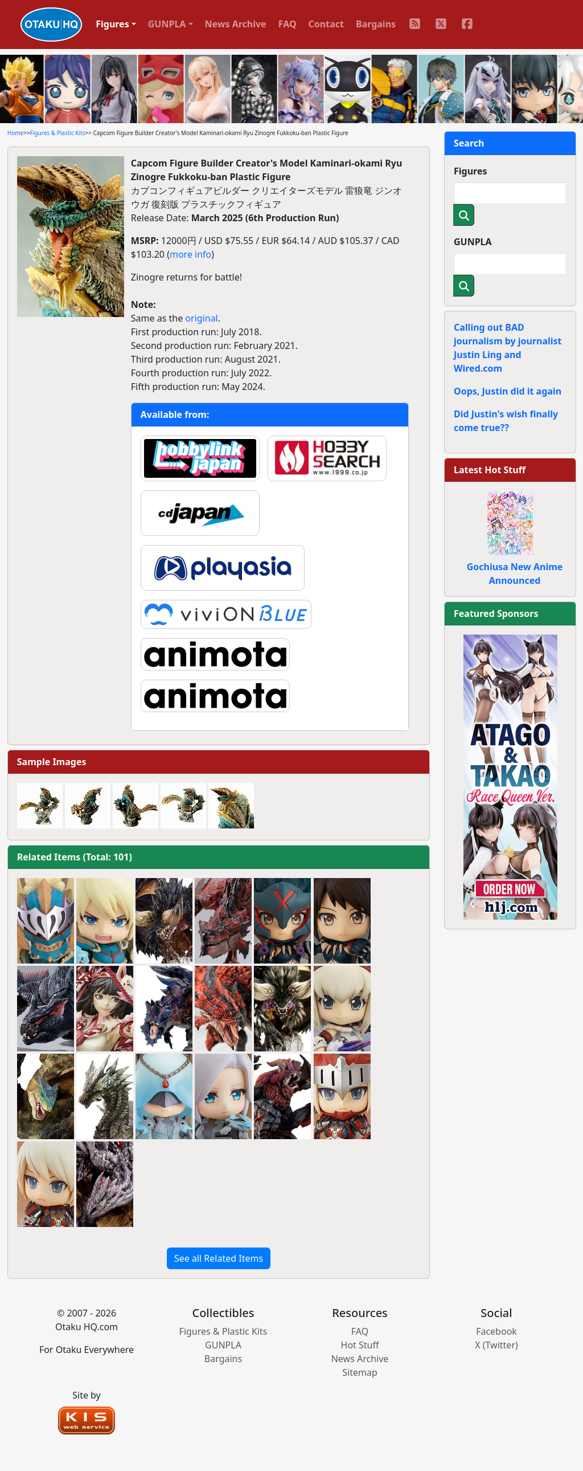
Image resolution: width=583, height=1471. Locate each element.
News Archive (235, 24)
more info (190, 254)
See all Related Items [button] (218, 1258)
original (201, 318)
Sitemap (359, 1372)
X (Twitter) (496, 1345)
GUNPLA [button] (167, 24)
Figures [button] (112, 24)
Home (15, 133)
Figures (470, 171)
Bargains (376, 24)
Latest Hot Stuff (489, 470)
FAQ (287, 24)
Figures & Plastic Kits (57, 133)
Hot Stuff (360, 1345)
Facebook (496, 1331)
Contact (326, 24)
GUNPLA (473, 241)
